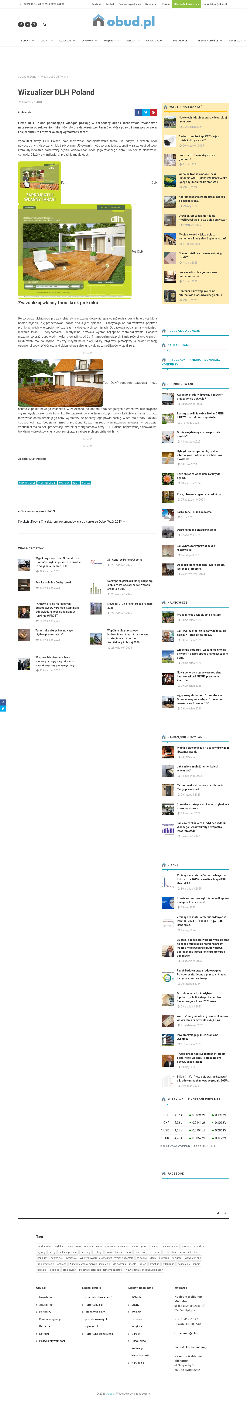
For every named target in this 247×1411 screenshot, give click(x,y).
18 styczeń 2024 (191, 483)
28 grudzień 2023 (191, 1006)
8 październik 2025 (192, 1025)
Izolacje (136, 1312)
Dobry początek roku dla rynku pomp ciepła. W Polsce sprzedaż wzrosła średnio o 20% (130, 584)
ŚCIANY (136, 1297)
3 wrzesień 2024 (192, 126)
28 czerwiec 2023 (191, 403)
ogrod (142, 1264)
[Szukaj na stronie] (44, 24)
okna (99, 1246)
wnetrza (88, 1246)
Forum (166, 4)
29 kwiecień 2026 (49, 571)
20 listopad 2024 (191, 983)
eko (137, 1252)
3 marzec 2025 (192, 243)
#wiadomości (27, 483)
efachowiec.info (95, 1312)
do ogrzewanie (45, 1264)
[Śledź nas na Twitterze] (27, 24)
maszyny (85, 1252)
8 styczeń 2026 (190, 1085)
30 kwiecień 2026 (191, 619)
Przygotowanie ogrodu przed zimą (199, 494)
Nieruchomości (141, 1355)
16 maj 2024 (188, 930)
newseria (164, 1258)
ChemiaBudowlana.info (186, 4)
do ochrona (119, 1264)
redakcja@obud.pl (215, 4)
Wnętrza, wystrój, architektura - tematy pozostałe (106, 1258)
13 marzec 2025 (190, 441)
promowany (69, 1269)
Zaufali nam (175, 345)
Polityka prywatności (130, 4)
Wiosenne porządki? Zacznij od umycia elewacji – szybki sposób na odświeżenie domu (202, 653)
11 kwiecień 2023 (191, 1044)
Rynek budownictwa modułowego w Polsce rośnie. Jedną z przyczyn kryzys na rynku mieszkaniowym (201, 974)
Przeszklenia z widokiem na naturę (199, 614)
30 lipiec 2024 (189, 464)
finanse (119, 1252)
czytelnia (59, 1246)
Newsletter (151, 4)
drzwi (109, 1252)
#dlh (76, 483)
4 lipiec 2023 (190, 262)
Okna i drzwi (139, 1341)
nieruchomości (170, 1246)
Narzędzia (138, 1362)
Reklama (96, 4)
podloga (54, 1269)
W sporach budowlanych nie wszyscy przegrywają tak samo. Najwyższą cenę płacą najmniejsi (56, 661)
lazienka (41, 1269)
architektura (170, 1252)
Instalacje (137, 1348)
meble (132, 1264)
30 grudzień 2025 (191, 888)
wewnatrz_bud (193, 1258)
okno (135, 1246)
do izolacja (184, 1264)
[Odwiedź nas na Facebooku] (21, 24)
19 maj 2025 (188, 1067)
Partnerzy (45, 1312)
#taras (86, 483)
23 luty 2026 (190, 300)
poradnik (199, 1246)
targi (128, 1252)
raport (196, 1264)
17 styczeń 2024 (191, 535)
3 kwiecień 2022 (190, 836)
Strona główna (27, 76)
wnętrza (146, 1252)
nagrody (186, 1246)
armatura (154, 1264)
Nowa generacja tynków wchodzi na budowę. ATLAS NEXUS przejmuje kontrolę (199, 676)
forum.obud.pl (94, 1304)
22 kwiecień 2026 (49, 670)
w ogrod (177, 1258)
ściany (155, 1246)
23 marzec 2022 (190, 813)
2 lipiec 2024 (190, 164)
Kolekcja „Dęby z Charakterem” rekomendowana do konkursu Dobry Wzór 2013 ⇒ (71, 521)
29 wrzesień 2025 (193, 145)
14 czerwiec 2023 (191, 775)
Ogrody (136, 1333)
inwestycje (71, 1258)
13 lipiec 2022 (189, 756)
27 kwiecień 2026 (121, 613)
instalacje (123, 1246)
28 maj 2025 (188, 907)
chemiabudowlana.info (99, 1297)
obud (157, 1252)
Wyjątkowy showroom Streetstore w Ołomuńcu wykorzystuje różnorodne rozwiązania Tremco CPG (58, 562)
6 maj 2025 (187, 517)
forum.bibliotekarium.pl (99, 1333)
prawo (144, 1246)
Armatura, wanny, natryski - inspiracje (90, 1264)
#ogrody (64, 483)
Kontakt (110, 4)
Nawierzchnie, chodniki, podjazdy (144, 1269)
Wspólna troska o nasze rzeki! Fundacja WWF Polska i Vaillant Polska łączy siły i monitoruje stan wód (203, 178)
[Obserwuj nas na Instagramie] (34, 24)
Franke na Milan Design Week (53, 582)
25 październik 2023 (193, 499)
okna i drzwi (74, 1246)
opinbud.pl (91, 1326)
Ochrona (137, 1319)
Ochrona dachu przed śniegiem (196, 529)
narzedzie (56, 1258)
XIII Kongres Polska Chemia (124, 559)
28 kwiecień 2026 (121, 594)
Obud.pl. (111, 1393)
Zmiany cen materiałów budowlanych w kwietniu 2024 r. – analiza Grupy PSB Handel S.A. (201, 921)
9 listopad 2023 (190, 422)
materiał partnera (68, 1252)
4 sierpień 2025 (192, 224)
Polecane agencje (181, 330)
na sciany (142, 1258)
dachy (52, 1252)
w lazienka (168, 1264)
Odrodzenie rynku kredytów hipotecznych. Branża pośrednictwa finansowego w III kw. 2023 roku (199, 997)
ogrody (41, 1252)
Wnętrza (137, 1326)
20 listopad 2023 (191, 794)
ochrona (61, 1264)
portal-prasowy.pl (96, 1319)
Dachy (135, 1304)
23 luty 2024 (190, 187)
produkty (110, 1246)
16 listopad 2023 (191, 555)
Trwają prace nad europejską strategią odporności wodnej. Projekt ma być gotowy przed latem (201, 1057)
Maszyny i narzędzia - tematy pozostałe (100, 1269)
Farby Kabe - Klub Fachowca (194, 512)
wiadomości (44, 1246)
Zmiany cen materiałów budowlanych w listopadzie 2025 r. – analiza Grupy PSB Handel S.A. (201, 879)
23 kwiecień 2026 (121, 647)
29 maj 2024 (190, 206)
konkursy (42, 1258)
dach (153, 1258)
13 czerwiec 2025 (191, 960)
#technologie (47, 483)
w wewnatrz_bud (189, 1252)
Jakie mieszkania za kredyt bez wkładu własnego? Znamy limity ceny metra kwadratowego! (201, 827)
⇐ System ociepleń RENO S (36, 511)
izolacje (98, 1252)
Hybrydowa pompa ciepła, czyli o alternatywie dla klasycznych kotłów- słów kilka (200, 455)
